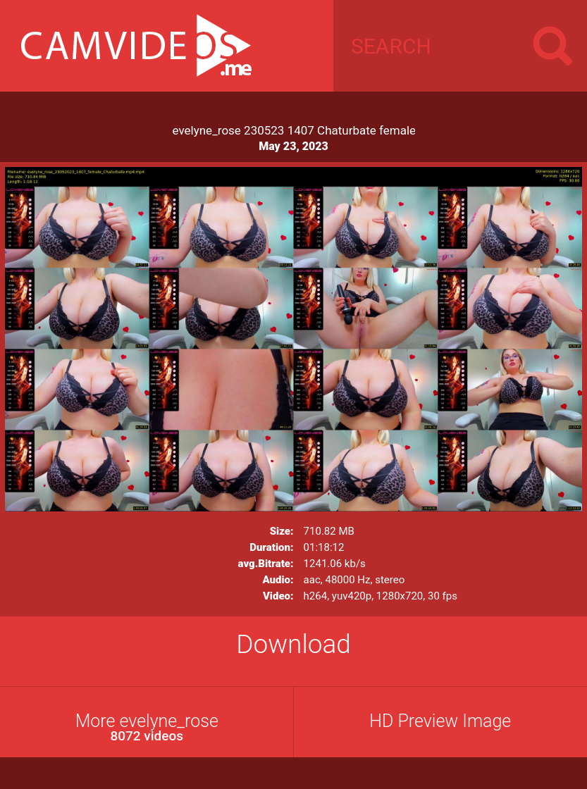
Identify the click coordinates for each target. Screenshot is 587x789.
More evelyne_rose (147, 727)
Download (293, 644)
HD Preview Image (440, 721)
